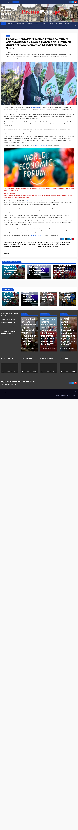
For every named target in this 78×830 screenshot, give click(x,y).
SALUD (5, 27)
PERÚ (51, 23)
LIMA (38, 23)
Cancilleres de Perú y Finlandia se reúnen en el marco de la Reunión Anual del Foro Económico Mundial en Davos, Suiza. (20, 245)
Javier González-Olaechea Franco (50, 54)
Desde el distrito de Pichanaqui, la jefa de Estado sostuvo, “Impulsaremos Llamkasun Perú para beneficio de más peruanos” (54, 245)
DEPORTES (20, 23)
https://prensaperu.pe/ (35, 54)
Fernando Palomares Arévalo (22, 54)
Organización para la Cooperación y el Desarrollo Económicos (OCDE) (33, 56)
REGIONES (68, 23)
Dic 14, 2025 (65, 348)
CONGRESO (11, 23)
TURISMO (12, 27)
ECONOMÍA (30, 23)
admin (9, 52)
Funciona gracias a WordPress (8, 392)
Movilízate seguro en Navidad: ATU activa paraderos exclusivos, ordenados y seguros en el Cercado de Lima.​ (66, 293)
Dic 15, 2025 (65, 304)
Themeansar (27, 392)
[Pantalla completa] (16, 372)
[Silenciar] (14, 372)
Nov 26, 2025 (26, 348)
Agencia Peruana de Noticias (7, 10)
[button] (75, 25)
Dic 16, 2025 (8, 304)
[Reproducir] (3, 372)
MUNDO (45, 23)
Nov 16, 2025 (45, 348)
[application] (9, 368)
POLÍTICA (59, 23)
